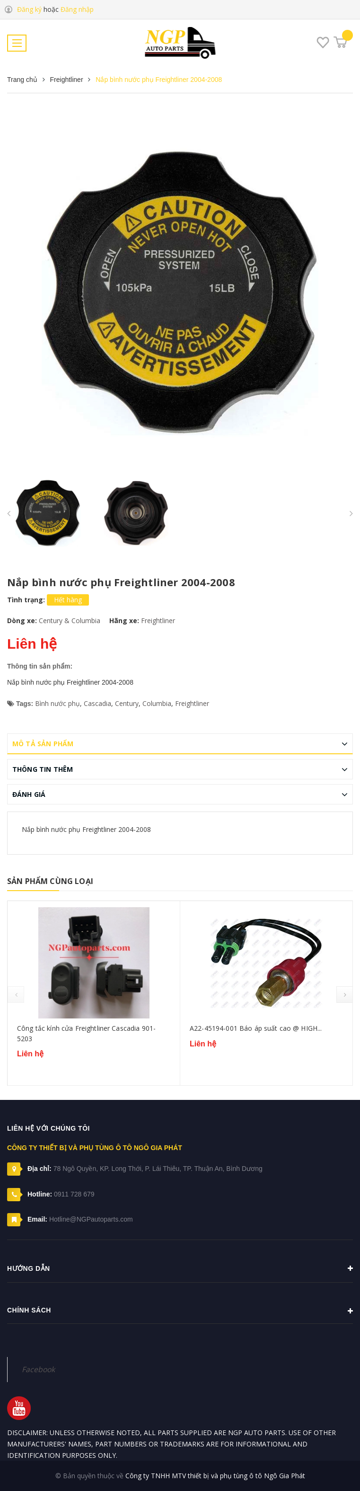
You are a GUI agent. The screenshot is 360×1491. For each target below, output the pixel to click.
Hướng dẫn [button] (180, 1268)
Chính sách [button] (180, 1311)
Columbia (156, 703)
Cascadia (97, 703)
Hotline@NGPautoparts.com (91, 1219)
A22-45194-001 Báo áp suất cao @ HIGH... (256, 1028)
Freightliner (158, 620)
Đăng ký (29, 9)
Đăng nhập (77, 9)
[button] (180, 1347)
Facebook (38, 1369)
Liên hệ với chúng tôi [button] (48, 1128)
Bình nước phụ (57, 703)
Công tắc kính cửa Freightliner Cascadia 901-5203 (86, 1033)
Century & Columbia (69, 620)
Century (127, 703)
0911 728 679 (74, 1194)
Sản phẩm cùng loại (50, 881)
